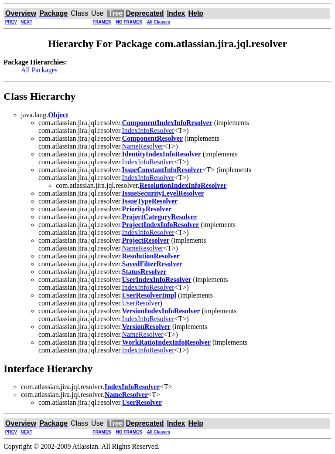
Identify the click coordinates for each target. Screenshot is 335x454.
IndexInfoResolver (148, 130)
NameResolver (143, 146)
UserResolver (141, 303)
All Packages (39, 70)
